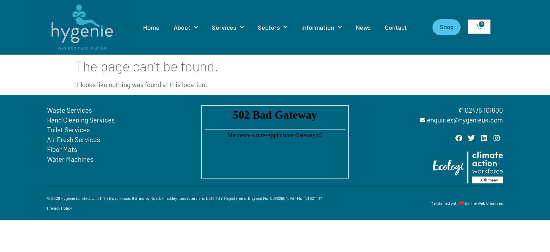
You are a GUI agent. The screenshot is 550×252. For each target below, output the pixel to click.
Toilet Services (68, 130)
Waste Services (69, 110)
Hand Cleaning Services (81, 120)
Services (228, 27)
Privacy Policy (59, 207)
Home (151, 27)
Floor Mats (62, 149)
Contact (396, 27)
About (186, 27)
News (363, 27)
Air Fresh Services (73, 139)
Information (321, 27)
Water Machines (70, 159)
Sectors (272, 27)
